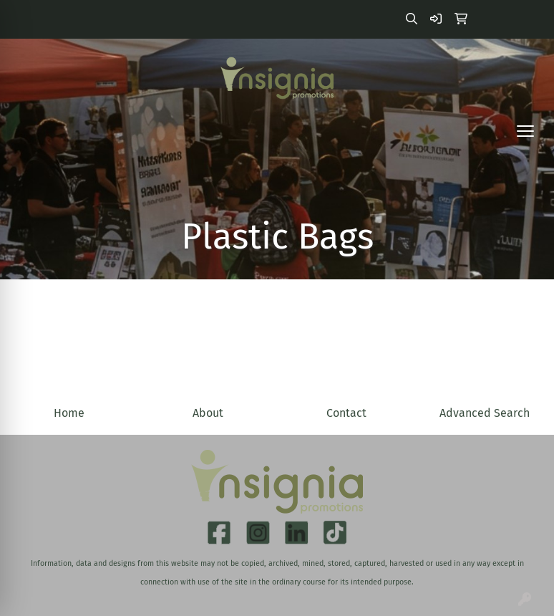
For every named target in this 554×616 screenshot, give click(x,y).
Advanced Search (484, 413)
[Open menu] (525, 131)
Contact (346, 413)
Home (69, 413)
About (208, 413)
